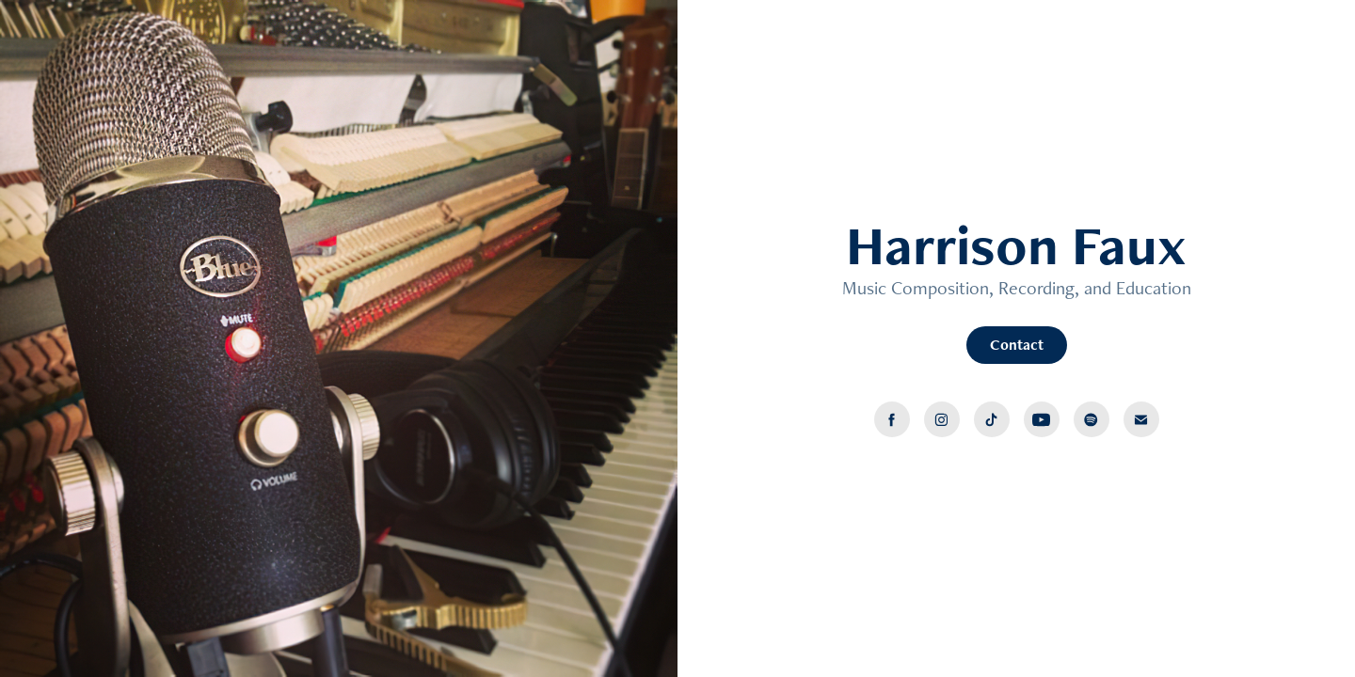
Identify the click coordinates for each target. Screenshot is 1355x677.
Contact (1017, 344)
